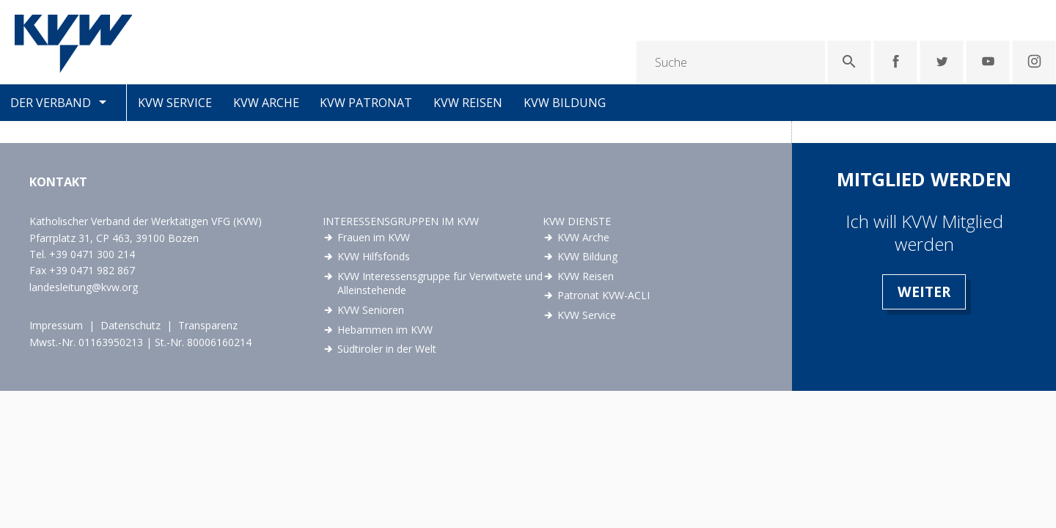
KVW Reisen (467, 103)
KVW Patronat (366, 103)
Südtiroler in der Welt (386, 349)
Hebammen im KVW (385, 330)
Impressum (56, 325)
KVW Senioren (370, 310)
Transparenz (208, 325)
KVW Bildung (565, 103)
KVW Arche (266, 103)
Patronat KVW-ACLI (603, 295)
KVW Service (175, 103)
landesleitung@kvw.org (83, 287)
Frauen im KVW (373, 237)
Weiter (924, 291)
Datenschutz (130, 325)
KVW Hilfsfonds (373, 256)
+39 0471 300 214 (92, 254)
